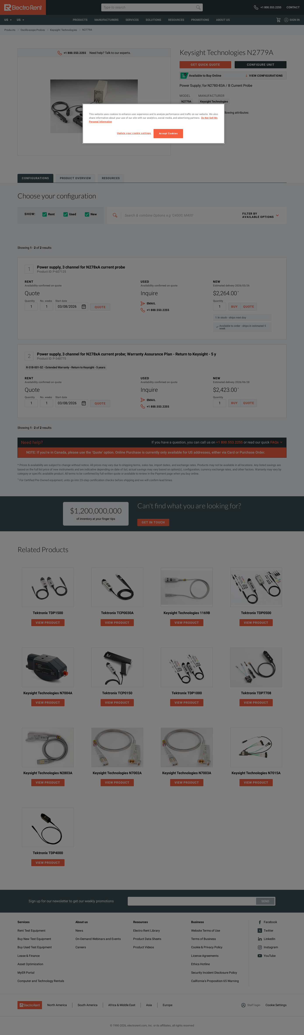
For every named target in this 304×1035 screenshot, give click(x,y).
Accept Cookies (168, 133)
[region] (153, 124)
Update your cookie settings (134, 133)
